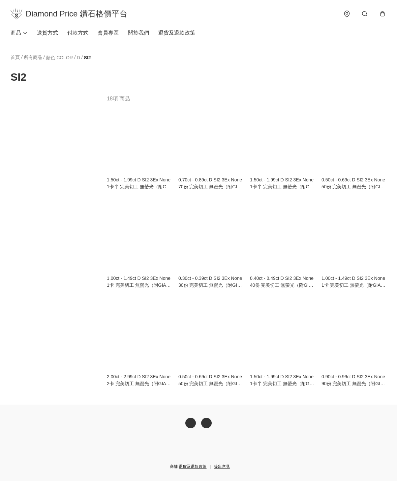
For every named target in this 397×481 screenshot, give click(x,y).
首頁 (15, 57)
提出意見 (222, 466)
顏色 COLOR (59, 57)
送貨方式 (47, 33)
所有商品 (33, 57)
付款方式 (77, 33)
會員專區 (108, 33)
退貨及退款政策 (176, 33)
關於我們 (138, 33)
